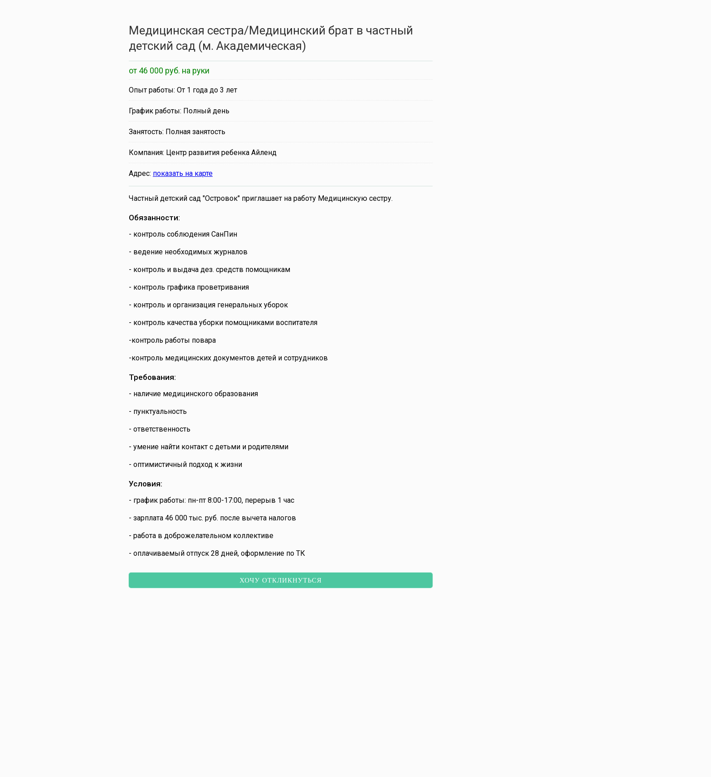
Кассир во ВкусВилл (180, 647)
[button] (322, 737)
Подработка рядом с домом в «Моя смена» (463, 647)
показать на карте (183, 173)
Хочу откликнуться (280, 580)
